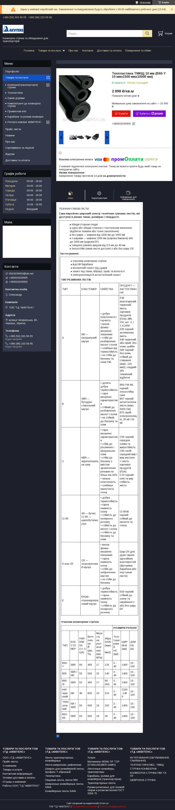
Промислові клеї (17, 111)
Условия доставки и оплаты (19, 777)
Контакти (87, 50)
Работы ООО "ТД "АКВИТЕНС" (21, 785)
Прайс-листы (10, 761)
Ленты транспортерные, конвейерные (59, 759)
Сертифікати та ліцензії (19, 147)
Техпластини (15, 92)
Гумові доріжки (16, 98)
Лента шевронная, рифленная (63, 764)
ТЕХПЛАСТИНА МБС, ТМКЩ (147, 764)
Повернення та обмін (138, 50)
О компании (9, 765)
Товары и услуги (12, 769)
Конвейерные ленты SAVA (60, 791)
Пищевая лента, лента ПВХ (61, 780)
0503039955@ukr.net (21, 273)
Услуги (91, 757)
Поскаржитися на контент (85, 806)
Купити (123, 113)
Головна (29, 50)
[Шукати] (147, 33)
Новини (10, 135)
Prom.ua (104, 803)
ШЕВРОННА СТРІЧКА (143, 780)
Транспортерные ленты (102, 783)
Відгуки (9, 153)
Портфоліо (12, 71)
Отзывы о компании (14, 781)
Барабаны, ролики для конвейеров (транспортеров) (104, 777)
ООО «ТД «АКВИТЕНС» (17, 757)
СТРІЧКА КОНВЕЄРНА (143, 768)
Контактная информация (17, 773)
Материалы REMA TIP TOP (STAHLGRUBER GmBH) (103, 763)
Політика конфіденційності (112, 806)
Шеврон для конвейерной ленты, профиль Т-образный (64, 770)
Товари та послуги (49, 50)
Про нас (73, 50)
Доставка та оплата (109, 50)
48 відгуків (145, 2)
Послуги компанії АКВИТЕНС (24, 122)
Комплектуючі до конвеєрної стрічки (24, 104)
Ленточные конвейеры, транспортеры (101, 770)
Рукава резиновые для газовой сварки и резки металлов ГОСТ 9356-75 (106, 790)
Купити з (151, 113)
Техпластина (52, 775)
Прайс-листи (13, 129)
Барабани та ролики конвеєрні (25, 116)
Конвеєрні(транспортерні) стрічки (23, 86)
